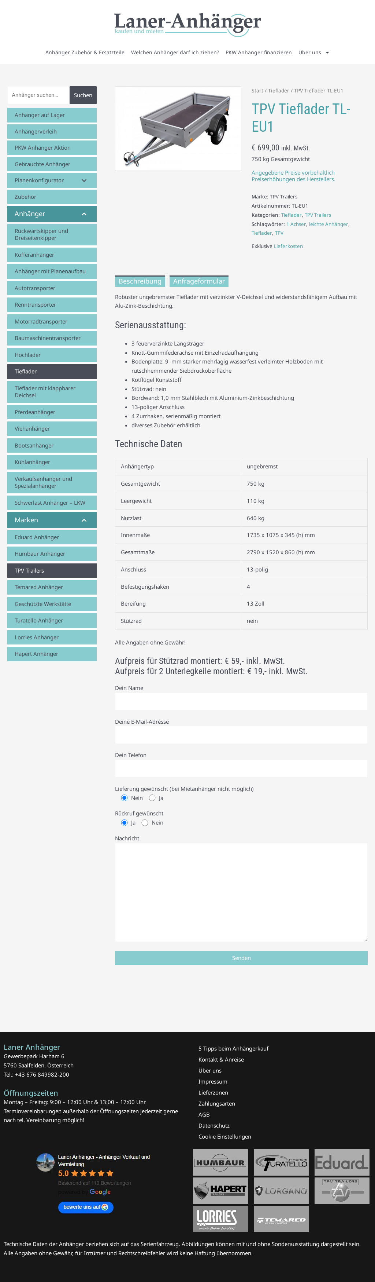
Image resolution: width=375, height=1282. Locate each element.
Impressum (212, 1081)
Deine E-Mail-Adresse (241, 731)
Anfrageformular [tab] (199, 281)
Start (257, 90)
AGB (204, 1114)
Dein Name (241, 697)
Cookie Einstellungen (224, 1136)
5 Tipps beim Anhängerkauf (233, 1048)
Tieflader (278, 90)
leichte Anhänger (329, 224)
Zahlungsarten (216, 1103)
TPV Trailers (319, 215)
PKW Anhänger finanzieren (259, 52)
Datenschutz (214, 1125)
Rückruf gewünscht (241, 819)
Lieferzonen (213, 1092)
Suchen (83, 95)
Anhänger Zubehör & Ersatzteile (85, 52)
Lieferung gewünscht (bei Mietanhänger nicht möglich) (241, 794)
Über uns (314, 52)
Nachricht (241, 890)
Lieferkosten (288, 246)
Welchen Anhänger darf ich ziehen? (175, 52)
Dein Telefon (241, 765)
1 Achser (296, 224)
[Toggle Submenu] (84, 180)
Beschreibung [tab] (140, 281)
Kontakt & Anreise (221, 1059)
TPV (279, 233)
